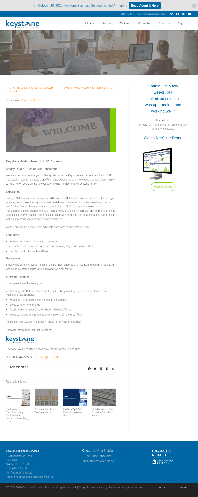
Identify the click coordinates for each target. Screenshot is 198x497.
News (37, 100)
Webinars (124, 23)
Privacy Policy (184, 487)
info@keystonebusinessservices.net (151, 14)
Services (106, 23)
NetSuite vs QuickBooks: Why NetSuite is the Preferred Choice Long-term (17, 415)
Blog (180, 23)
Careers (172, 487)
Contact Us (164, 23)
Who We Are (144, 23)
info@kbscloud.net (51, 357)
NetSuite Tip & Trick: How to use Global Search (73, 412)
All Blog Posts (25, 100)
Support (162, 487)
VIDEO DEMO (163, 186)
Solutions (89, 23)
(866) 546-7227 (127, 14)
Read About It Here (144, 6)
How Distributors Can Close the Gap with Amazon (102, 412)
